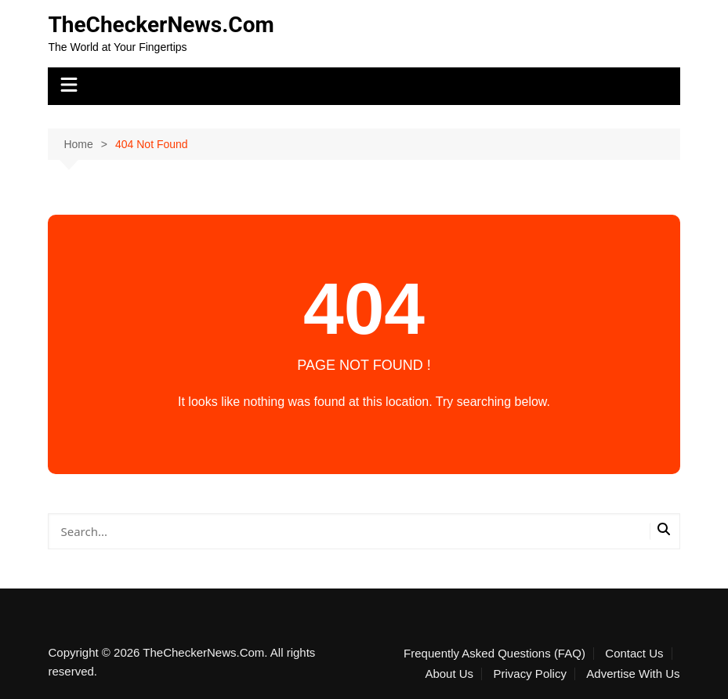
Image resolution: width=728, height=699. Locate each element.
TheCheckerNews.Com (160, 25)
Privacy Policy (530, 674)
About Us (449, 674)
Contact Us (634, 653)
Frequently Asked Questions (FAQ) (494, 653)
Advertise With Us (632, 674)
